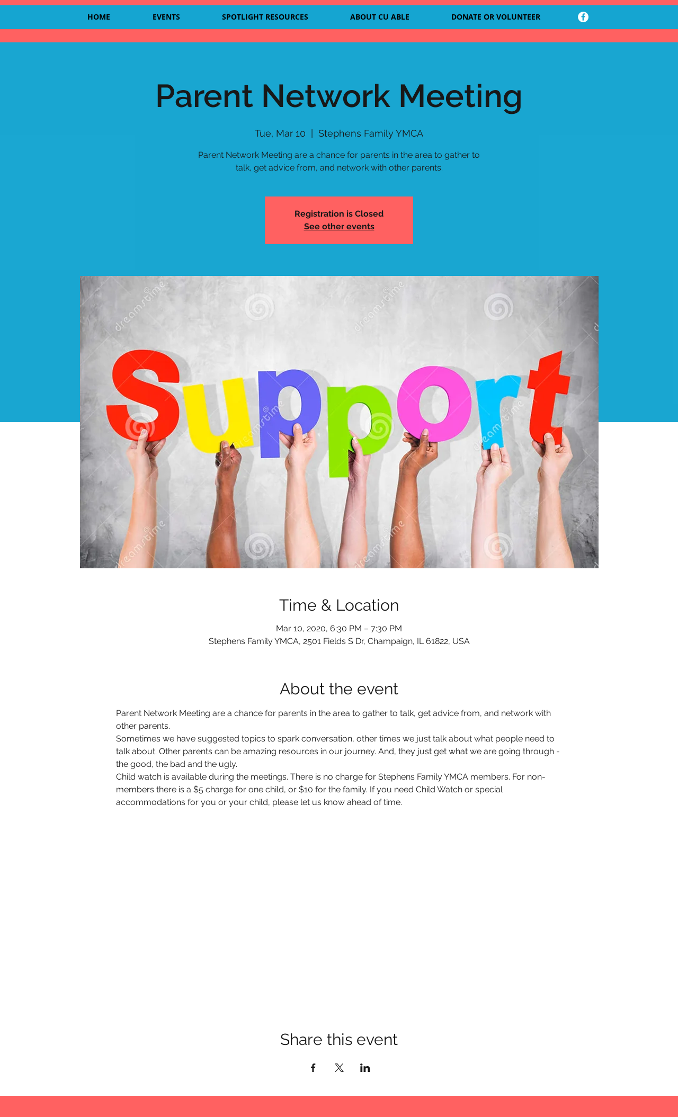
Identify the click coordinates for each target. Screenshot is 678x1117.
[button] (392, 17)
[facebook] (583, 17)
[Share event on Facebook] (313, 1068)
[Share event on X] (339, 1068)
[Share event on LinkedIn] (365, 1068)
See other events (339, 226)
